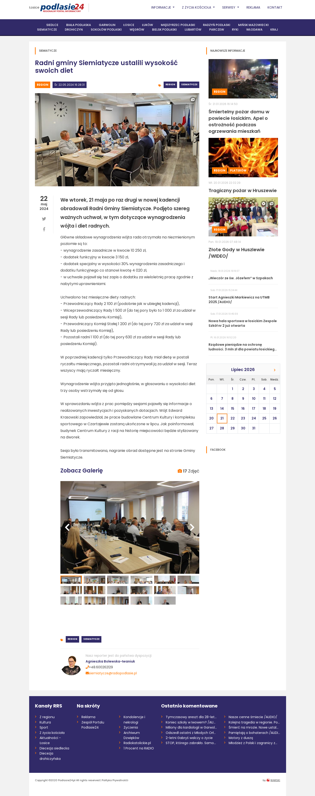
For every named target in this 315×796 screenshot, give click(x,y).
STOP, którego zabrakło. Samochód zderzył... (191, 743)
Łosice (34, 7)
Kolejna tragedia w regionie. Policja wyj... (254, 722)
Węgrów (137, 29)
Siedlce (52, 24)
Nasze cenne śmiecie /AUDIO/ (253, 717)
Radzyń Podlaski (216, 24)
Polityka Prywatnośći (115, 780)
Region (42, 85)
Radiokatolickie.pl (137, 743)
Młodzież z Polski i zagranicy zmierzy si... (254, 743)
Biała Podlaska (78, 24)
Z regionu (47, 717)
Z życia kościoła (52, 732)
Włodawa (254, 29)
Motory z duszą (241, 738)
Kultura (45, 722)
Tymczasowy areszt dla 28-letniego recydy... (191, 717)
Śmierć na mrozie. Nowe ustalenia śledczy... (254, 727)
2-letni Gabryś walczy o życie (189, 738)
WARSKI (275, 780)
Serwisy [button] (229, 7)
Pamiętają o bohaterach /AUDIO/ (254, 732)
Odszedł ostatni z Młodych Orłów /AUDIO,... (191, 732)
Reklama (253, 7)
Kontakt (275, 7)
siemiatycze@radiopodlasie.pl (111, 673)
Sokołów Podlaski (106, 29)
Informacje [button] (161, 7)
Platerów (238, 170)
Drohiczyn (74, 29)
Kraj (274, 29)
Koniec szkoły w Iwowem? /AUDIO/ (191, 722)
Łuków (147, 24)
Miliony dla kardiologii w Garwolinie (191, 727)
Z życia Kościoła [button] (197, 7)
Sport (44, 727)
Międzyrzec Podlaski (178, 24)
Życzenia (131, 727)
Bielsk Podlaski (164, 29)
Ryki (235, 29)
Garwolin (107, 24)
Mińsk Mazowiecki (253, 24)
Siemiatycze (47, 29)
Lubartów (193, 29)
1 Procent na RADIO (139, 748)
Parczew (216, 29)
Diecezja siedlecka (54, 748)
